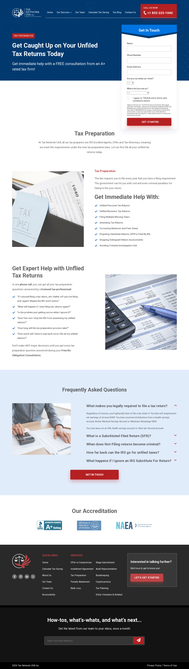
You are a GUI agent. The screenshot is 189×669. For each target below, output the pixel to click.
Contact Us (130, 12)
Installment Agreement (82, 577)
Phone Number (134, 55)
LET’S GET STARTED (147, 586)
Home (50, 12)
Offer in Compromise (81, 571)
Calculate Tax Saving (98, 12)
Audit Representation (106, 577)
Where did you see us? (137, 88)
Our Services (63, 12)
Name (130, 43)
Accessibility (48, 603)
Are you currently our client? (140, 78)
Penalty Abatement (80, 590)
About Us (46, 583)
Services (77, 563)
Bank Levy (76, 596)
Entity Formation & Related (109, 603)
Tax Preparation (78, 583)
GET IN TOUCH (94, 474)
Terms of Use (170, 665)
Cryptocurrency (103, 590)
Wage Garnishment (105, 571)
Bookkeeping (102, 583)
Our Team (80, 12)
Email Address (134, 67)
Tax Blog (117, 12)
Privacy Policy (154, 665)
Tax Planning (102, 596)
